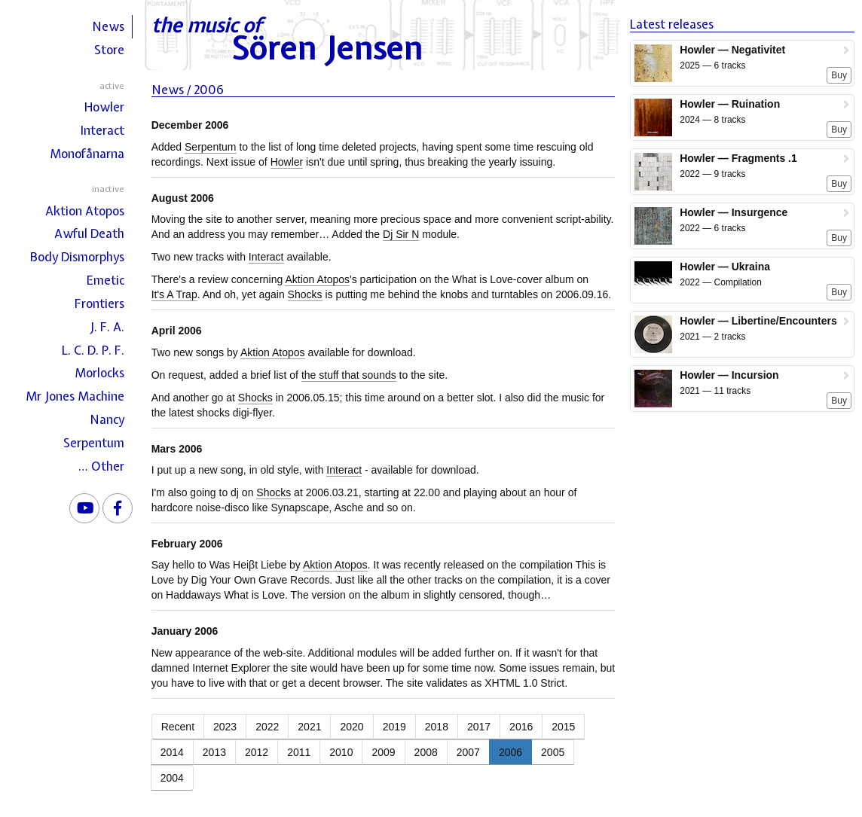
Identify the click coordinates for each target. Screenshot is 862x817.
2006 (510, 752)
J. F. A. (107, 327)
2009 (383, 752)
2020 (351, 727)
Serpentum (93, 442)
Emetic (105, 280)
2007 (468, 752)
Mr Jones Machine (75, 396)
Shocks (305, 294)
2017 (479, 727)
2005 (552, 752)
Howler (104, 107)
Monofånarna (87, 153)
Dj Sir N (401, 234)
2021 (309, 727)
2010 (341, 752)
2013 (214, 752)
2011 (298, 752)
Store (109, 49)
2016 (521, 727)
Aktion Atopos (84, 211)
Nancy (107, 419)
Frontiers (99, 303)
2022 (267, 727)
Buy (839, 75)
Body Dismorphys (77, 256)
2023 (225, 727)
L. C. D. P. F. (93, 350)
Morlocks (99, 372)
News (108, 26)
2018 (436, 727)
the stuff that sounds (348, 375)
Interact (102, 130)
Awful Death (89, 233)
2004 (172, 778)
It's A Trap (174, 294)
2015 (563, 727)
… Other (101, 466)
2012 (256, 752)
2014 (172, 752)
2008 (426, 752)
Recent (177, 727)
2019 (394, 727)
